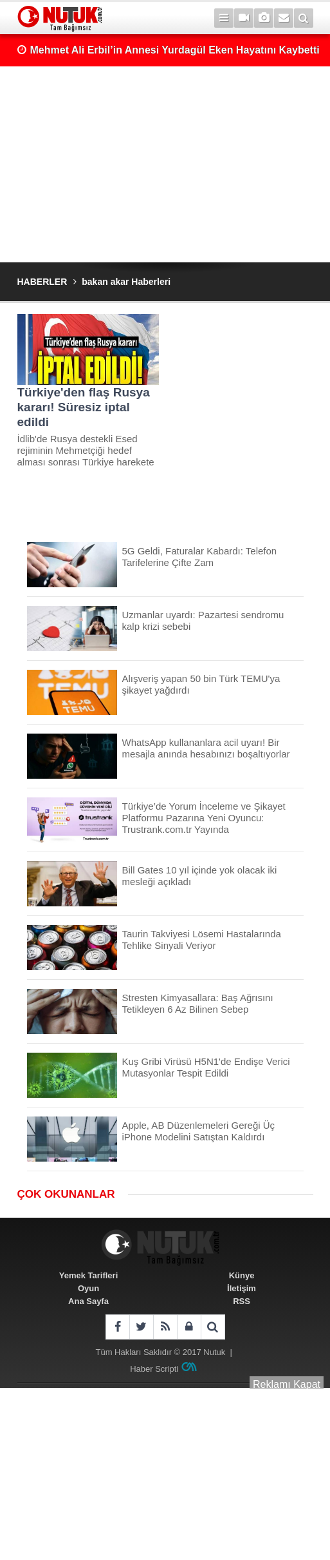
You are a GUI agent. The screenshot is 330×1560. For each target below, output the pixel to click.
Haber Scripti (154, 1369)
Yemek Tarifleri (88, 1275)
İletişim (241, 1288)
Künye (242, 1275)
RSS (241, 1301)
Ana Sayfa (88, 1301)
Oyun (88, 1288)
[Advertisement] (165, 164)
